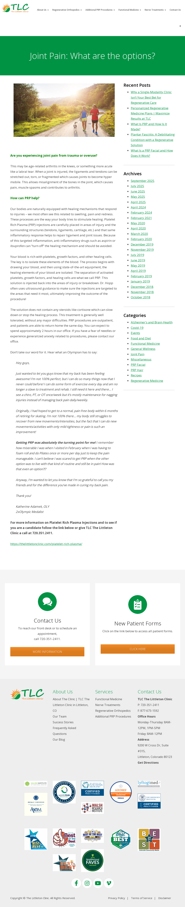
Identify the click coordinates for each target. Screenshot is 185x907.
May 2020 (138, 223)
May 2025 (138, 197)
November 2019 (142, 250)
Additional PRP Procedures (100, 9)
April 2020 (138, 228)
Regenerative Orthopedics (67, 9)
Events (135, 333)
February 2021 (141, 218)
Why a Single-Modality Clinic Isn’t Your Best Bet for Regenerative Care (151, 97)
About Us (43, 9)
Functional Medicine (130, 9)
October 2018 (140, 297)
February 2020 (141, 239)
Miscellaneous (141, 359)
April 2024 (138, 207)
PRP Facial (138, 365)
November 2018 (142, 292)
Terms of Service (141, 898)
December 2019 (142, 244)
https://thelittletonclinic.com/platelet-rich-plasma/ (46, 544)
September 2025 (142, 181)
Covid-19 (137, 328)
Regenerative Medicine (147, 381)
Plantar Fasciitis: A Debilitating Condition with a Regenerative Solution (153, 139)
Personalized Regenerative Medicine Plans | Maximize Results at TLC (150, 113)
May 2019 (138, 265)
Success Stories (63, 722)
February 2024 (141, 212)
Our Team (59, 716)
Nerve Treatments (155, 9)
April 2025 (138, 202)
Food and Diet (141, 338)
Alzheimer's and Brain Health (152, 322)
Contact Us (175, 9)
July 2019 (137, 255)
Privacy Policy (116, 898)
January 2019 (140, 281)
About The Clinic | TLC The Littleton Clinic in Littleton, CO (71, 705)
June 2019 (138, 260)
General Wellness (143, 349)
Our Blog (59, 740)
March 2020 (139, 234)
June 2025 (138, 191)
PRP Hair (137, 370)
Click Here (138, 649)
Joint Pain (137, 354)
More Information (47, 652)
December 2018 (142, 287)
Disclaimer (164, 898)
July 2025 (137, 186)
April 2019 (138, 271)
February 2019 (141, 276)
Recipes (136, 375)
